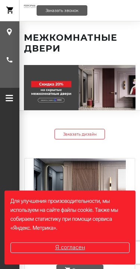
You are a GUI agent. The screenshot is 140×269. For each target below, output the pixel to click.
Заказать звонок (62, 10)
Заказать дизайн (80, 134)
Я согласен (70, 247)
